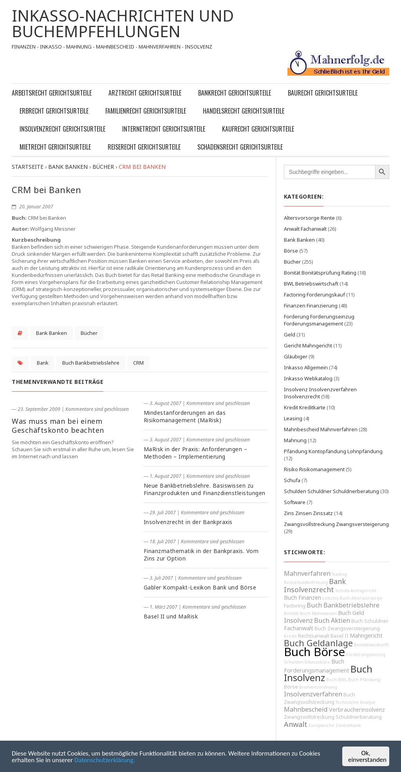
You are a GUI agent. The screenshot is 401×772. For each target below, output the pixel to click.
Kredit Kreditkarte (304, 407)
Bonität (291, 613)
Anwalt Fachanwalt (305, 228)
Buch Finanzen (302, 597)
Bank (43, 362)
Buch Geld (351, 613)
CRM (138, 362)
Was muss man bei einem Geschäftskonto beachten (58, 425)
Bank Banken (51, 332)
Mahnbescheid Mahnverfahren (321, 429)
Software (294, 502)
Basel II (340, 636)
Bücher (89, 332)
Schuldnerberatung (359, 717)
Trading (339, 574)
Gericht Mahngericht (308, 345)
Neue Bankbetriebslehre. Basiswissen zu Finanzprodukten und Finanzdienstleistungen (205, 489)
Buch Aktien (332, 620)
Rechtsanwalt (313, 636)
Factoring (294, 605)
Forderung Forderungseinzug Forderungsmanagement (319, 320)
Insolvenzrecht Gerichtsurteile (62, 129)
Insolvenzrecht (309, 589)
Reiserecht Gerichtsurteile (144, 147)
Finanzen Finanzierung (311, 305)
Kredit (290, 636)
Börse (291, 250)
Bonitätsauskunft (371, 644)
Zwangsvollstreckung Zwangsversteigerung (336, 524)
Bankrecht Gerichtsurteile (234, 93)
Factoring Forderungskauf (314, 294)
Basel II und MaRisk (171, 616)
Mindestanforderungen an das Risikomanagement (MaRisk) (185, 416)
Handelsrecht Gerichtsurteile (243, 111)
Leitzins (330, 598)
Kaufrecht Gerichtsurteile (258, 129)
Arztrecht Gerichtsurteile (144, 93)
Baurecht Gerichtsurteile (323, 93)
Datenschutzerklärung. (104, 760)
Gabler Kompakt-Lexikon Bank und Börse (200, 587)
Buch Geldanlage (318, 643)
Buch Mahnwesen (318, 613)
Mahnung (295, 440)
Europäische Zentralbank (335, 725)
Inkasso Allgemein (306, 367)
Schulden (293, 662)
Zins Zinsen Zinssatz (308, 513)
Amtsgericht (363, 590)
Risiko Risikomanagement (314, 469)
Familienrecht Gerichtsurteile (145, 111)
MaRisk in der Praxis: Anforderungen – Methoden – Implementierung (195, 452)
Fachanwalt (298, 628)
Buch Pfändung (364, 679)
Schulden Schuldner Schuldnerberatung (331, 491)
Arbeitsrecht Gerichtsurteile (52, 93)
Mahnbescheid (306, 709)
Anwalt (295, 724)
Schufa (292, 480)
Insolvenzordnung (318, 687)
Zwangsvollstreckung (309, 717)
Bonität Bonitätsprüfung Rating (320, 272)
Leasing (293, 418)
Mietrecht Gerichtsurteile (55, 147)
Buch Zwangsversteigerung (347, 628)
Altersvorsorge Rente (309, 217)
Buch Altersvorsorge (361, 598)
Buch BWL (336, 679)
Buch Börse (314, 652)
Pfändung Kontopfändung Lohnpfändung (333, 451)
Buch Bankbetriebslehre (90, 362)
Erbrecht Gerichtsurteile (54, 111)
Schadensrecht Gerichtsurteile (240, 147)
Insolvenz (298, 620)
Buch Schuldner (369, 621)
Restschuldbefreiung (306, 582)
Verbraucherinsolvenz (357, 709)
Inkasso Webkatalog (308, 378)
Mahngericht (366, 635)
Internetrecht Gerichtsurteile (163, 129)
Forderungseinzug (365, 654)
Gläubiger (295, 356)
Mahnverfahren (307, 573)
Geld (289, 334)
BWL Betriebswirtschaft (311, 283)
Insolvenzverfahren (313, 694)
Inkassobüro (317, 662)
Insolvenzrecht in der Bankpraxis (188, 522)
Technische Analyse (356, 702)
